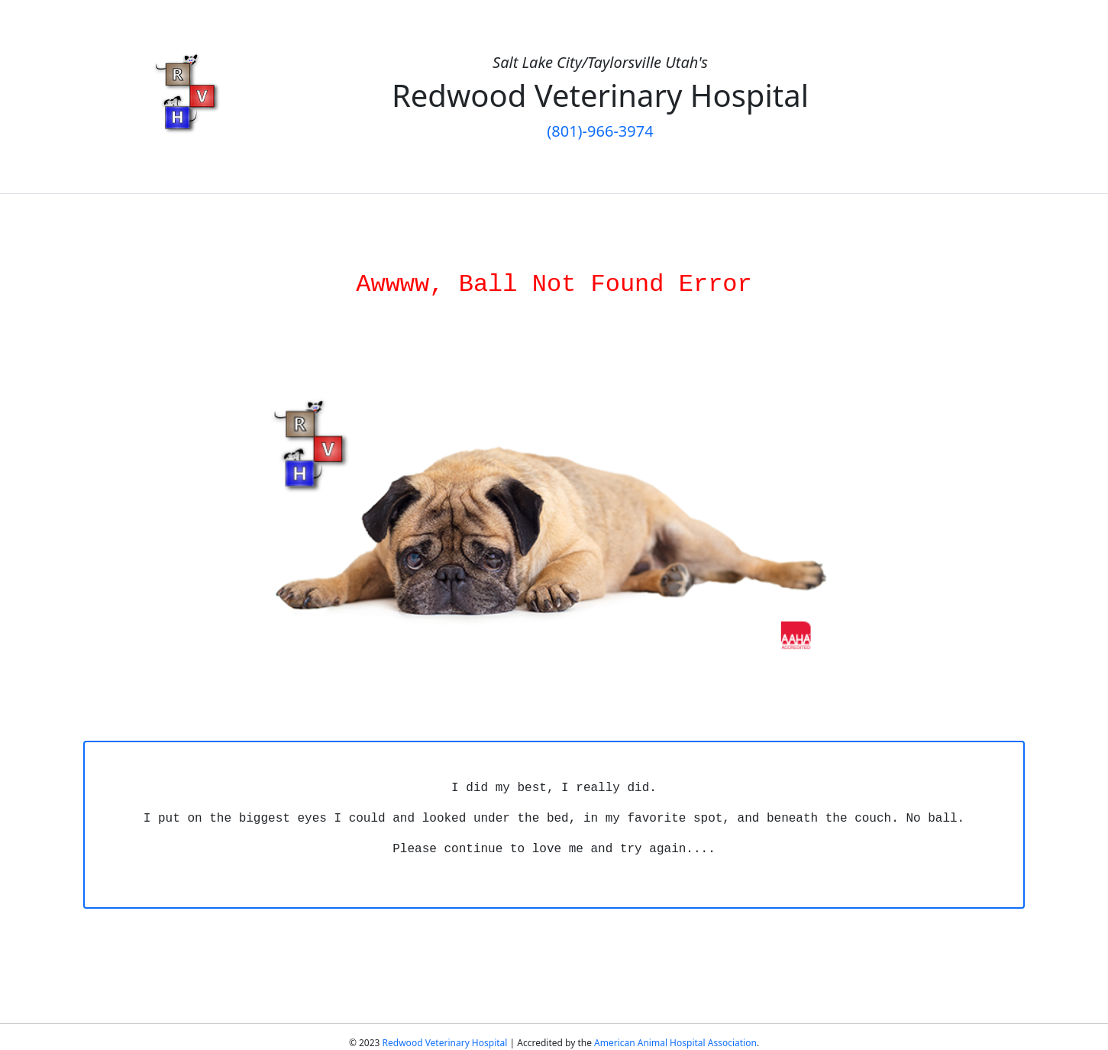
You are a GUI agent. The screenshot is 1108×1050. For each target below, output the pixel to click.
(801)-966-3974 (600, 131)
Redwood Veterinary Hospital (445, 1042)
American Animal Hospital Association (675, 1042)
